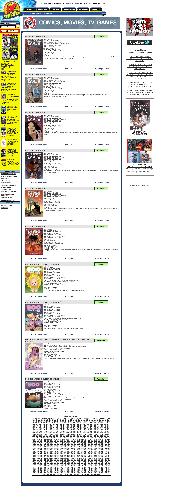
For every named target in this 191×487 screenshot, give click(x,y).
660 (99, 458)
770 (82, 465)
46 (81, 420)
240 (78, 431)
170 (74, 427)
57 (33, 421)
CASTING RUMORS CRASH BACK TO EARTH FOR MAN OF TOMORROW (139, 67)
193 (74, 428)
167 (64, 427)
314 (95, 436)
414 (45, 444)
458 (38, 446)
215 (71, 430)
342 (34, 439)
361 (99, 439)
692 (51, 461)
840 (85, 470)
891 (102, 473)
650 (65, 458)
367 (41, 441)
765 (65, 465)
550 (38, 452)
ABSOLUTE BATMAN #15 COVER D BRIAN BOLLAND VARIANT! (12, 152)
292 (98, 434)
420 (65, 444)
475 (95, 446)
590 (95, 454)
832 (58, 470)
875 (48, 473)
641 (34, 458)
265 (84, 433)
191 (67, 428)
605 (68, 455)
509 (55, 449)
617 (109, 455)
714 (48, 463)
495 (85, 448)
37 (57, 420)
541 (85, 451)
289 (88, 434)
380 (85, 441)
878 (58, 473)
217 (78, 430)
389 (38, 442)
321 (41, 437)
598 (45, 455)
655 (82, 458)
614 (99, 455)
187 (54, 428)
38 (60, 420)
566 (92, 452)
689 (41, 461)
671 (58, 460)
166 (61, 427)
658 (92, 458)
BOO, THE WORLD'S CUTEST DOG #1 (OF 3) (43, 379)
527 (38, 451)
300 (47, 436)
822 (102, 468)
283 (67, 434)
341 (109, 437)
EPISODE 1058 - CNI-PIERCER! (139, 167)
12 (68, 418)
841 (89, 470)
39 (63, 420)
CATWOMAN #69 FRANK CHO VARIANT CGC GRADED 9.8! (12, 142)
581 (65, 454)
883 (75, 473)
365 (34, 441)
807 (51, 468)
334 (85, 437)
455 (106, 445)
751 (95, 464)
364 (109, 439)
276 (44, 434)
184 (44, 428)
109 (101, 422)
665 (38, 460)
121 (64, 424)
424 (78, 444)
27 (108, 418)
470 (78, 446)
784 (51, 467)
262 (74, 433)
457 (34, 446)
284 (71, 434)
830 (51, 470)
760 (48, 465)
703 (89, 461)
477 (102, 446)
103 (81, 422)
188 (57, 428)
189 (61, 428)
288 (84, 434)
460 (45, 446)
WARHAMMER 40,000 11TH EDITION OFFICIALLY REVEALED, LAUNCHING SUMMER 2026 (139, 85)
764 (61, 465)
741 (61, 464)
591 (99, 454)
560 (72, 452)
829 (48, 470)
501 (106, 448)
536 (68, 451)
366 (38, 441)
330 (71, 437)
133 (105, 424)
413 (41, 444)
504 (38, 449)
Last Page (41, 418)
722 (75, 463)
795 (89, 467)
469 (75, 446)
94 (54, 422)
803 (38, 468)
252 (40, 433)
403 (85, 442)
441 (58, 445)
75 (81, 421)
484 (48, 448)
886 (85, 473)
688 (38, 461)
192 (71, 428)
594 (109, 454)
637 (99, 457)
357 (85, 439)
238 (71, 431)
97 (62, 422)
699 (75, 461)
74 (79, 421)
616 (106, 455)
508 (51, 449)
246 (98, 431)
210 (54, 430)
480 (34, 448)
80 (95, 421)
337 (95, 437)
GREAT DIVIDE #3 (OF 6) (35, 150)
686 (109, 460)
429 (95, 444)
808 (55, 468)
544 (95, 451)
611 (89, 455)
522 (99, 449)
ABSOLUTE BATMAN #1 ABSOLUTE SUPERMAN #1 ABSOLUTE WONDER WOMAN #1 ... (8, 75)
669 (51, 460)
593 (106, 454)
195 (81, 428)
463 (55, 446)
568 (99, 452)
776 (102, 465)
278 (50, 434)
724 (82, 463)
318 (108, 436)
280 (57, 434)
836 (72, 470)
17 (81, 418)
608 (78, 455)
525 (109, 449)
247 (101, 431)
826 (38, 470)
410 (109, 442)
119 (57, 424)
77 (87, 421)
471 (82, 446)
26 (105, 418)
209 (50, 430)
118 (54, 424)
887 (89, 473)
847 (109, 470)
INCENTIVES (5, 178)
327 (61, 437)
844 (99, 470)
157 (108, 425)
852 (48, 471)
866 (95, 471)
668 (48, 460)
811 (65, 468)
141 (54, 425)
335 (88, 437)
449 (85, 445)
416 (51, 444)
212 (61, 430)
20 (89, 418)
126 (81, 424)
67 (60, 421)
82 (100, 421)
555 (55, 452)
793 (82, 467)
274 (37, 434)
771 (85, 465)
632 (82, 457)
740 (58, 464)
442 (61, 445)
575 (45, 454)
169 (71, 427)
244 (91, 431)
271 (105, 433)
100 (71, 422)
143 (61, 425)
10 (63, 418)
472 (85, 446)
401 (78, 442)
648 (58, 458)
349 (58, 439)
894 (44, 474)
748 (85, 464)
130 (95, 424)
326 (58, 437)
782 (45, 467)
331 (74, 437)
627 (65, 457)
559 (68, 452)
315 (98, 436)
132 (101, 424)
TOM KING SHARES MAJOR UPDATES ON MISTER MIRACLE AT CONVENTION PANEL (140, 93)
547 (106, 451)
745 (75, 464)
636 (95, 457)
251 (37, 433)
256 (54, 433)
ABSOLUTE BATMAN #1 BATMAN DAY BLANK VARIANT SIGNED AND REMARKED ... (13, 131)
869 (106, 471)
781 (41, 467)
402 (82, 442)
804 (41, 468)
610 (85, 455)
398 (68, 442)
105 (88, 422)
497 (92, 448)
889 (95, 473)
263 (78, 433)
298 (40, 436)
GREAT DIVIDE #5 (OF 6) (35, 74)
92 (49, 422)
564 (85, 452)
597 (41, 455)
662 (106, 458)
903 (75, 474)
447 (78, 445)
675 (72, 460)
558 (65, 452)
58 (36, 421)
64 (52, 421)
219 (84, 430)
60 (41, 421)
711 (38, 463)
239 (74, 431)
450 (89, 445)
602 (58, 455)
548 (109, 451)
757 (38, 465)
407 (99, 442)
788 (65, 467)
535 (65, 451)
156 (105, 425)
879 (61, 473)
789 (68, 467)
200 (98, 428)
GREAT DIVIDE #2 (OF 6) (35, 188)
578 (55, 454)
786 (58, 467)
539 (78, 451)
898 (58, 474)
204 (33, 430)
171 (78, 427)
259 (64, 433)
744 (72, 464)
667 (45, 460)
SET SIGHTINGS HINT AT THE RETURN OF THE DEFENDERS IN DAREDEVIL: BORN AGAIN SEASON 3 (139, 76)
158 (33, 427)
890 (99, 473)
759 (45, 465)
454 (102, 445)
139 (47, 425)
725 (85, 463)
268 (95, 433)
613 (95, 455)
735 (41, 464)
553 (48, 452)
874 (45, 473)
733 (34, 464)
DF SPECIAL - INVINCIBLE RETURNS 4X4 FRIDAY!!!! (8, 64)
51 (95, 420)
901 (68, 474)
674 (68, 460)
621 (45, 457)
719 (65, 463)
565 (89, 452)
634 (89, 457)
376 (72, 441)
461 (48, 446)
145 (67, 425)
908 (92, 474)
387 (109, 441)
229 (40, 431)
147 (74, 425)
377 (75, 441)
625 (58, 457)
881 (68, 473)
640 (109, 457)
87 (36, 422)
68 (63, 421)
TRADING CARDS (7, 198)
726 (89, 463)
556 (58, 452)
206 (40, 430)
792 (78, 467)
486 (55, 448)
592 (102, 454)
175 (91, 427)
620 (41, 457)
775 (99, 465)
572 (34, 454)
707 (102, 461)
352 (68, 439)
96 (60, 422)
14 (73, 418)
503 (34, 449)
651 (68, 458)
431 (102, 444)
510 (58, 449)
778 (109, 465)
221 (91, 430)
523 (102, 449)
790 (72, 467)
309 (78, 436)
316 (101, 436)
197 (88, 428)
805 (45, 468)
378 (78, 441)
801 (109, 467)
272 (108, 433)
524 (106, 449)
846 (106, 470)
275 (40, 434)
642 (38, 458)
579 (58, 454)
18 (84, 418)
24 (100, 418)
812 (68, 468)
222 (95, 430)
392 (48, 442)
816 (82, 468)
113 (37, 424)
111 (108, 422)
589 (92, 454)
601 (55, 455)
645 (48, 458)
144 (64, 425)
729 (99, 463)
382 (92, 441)
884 (78, 473)
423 (75, 444)
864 (89, 471)
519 (89, 449)
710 (34, 463)
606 (72, 455)
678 (82, 460)
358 (89, 439)
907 (88, 474)
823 (106, 468)
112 (33, 424)
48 (87, 420)
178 (101, 427)
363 (106, 439)
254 (47, 433)
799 (102, 467)
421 (68, 444)
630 (75, 457)
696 (65, 461)
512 (65, 449)
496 (89, 448)
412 (38, 444)
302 (54, 436)
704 (92, 461)
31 (41, 420)
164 (54, 427)
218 (81, 430)
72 (73, 421)
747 (82, 464)
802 (34, 468)
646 (51, 458)
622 (48, 457)
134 (108, 424)
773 (92, 465)
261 (71, 433)
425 (82, 444)
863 (85, 471)
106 (91, 422)
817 (85, 468)
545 (99, 451)
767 (72, 465)
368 (45, 441)
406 (95, 442)
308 (74, 436)
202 (105, 428)
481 (38, 448)
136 (37, 425)
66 (57, 421)
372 (58, 441)
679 (85, 460)
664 (34, 460)
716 (55, 463)
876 (51, 473)
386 (106, 441)
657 (89, 458)
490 (68, 448)
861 (78, 471)
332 (78, 437)
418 (58, 444)
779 (34, 467)
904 (78, 474)
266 (88, 433)
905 (81, 474)
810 (61, 468)
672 (61, 460)
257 (57, 433)
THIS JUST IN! (5, 180)
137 (40, 425)
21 (92, 418)
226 (108, 430)
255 (50, 433)
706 (99, 461)
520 (92, 449)
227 (33, 431)
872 (38, 473)
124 (74, 424)
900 (65, 474)
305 (64, 436)
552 (45, 452)
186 (50, 428)
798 (99, 467)
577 (51, 454)
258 (61, 433)
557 (61, 452)
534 (61, 451)
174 (88, 427)
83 (103, 421)
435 (38, 445)
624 (55, 457)
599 (48, 455)
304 (61, 436)
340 (105, 437)
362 (102, 439)
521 (95, 449)
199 (95, 428)
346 (48, 439)
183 (40, 428)
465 (61, 446)
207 (44, 430)
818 (89, 468)
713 (45, 463)
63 (49, 421)
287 (81, 434)
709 (109, 461)
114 (40, 424)
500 (102, 448)
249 (108, 431)
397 (65, 442)
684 (102, 460)
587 (85, 454)
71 (71, 421)
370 (51, 441)
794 (85, 467)
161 (44, 427)
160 (40, 427)
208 (47, 430)
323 (47, 437)
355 (78, 439)
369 (48, 441)
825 (34, 470)
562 (78, 452)
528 (41, 451)
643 (41, 458)
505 (41, 449)
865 (92, 471)
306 (67, 436)
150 (84, 425)
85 (108, 421)
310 (81, 436)
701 (82, 461)
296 (33, 436)
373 (61, 441)
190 (64, 428)
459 (41, 446)
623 (51, 457)
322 (44, 437)
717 (58, 463)
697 (68, 461)
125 (78, 424)
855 (58, 471)
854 (55, 471)
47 (84, 420)
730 (102, 463)
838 (78, 470)
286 (78, 434)
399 (72, 442)
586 (82, 454)
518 (85, 449)
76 (84, 421)
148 (78, 425)
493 (78, 448)
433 (109, 444)
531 (51, 451)
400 (75, 442)
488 (61, 448)
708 (106, 461)
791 (75, 467)
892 (106, 473)
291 (95, 434)
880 (65, 473)
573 (38, 454)
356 (82, 439)
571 (109, 452)
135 (33, 425)
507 (48, 449)
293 (101, 434)
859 (72, 471)
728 (95, 463)
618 (34, 457)
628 (68, 457)
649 (61, 458)
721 (72, 463)
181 (33, 428)
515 (75, 449)
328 (64, 437)
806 (48, 468)
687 (34, 461)
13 (71, 418)
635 (92, 457)
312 (88, 436)
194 (78, 428)
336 (92, 437)
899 (61, 474)
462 (51, 446)
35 (52, 420)
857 (65, 471)
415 (48, 444)
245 (95, 431)
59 (39, 421)
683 (99, 460)
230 (44, 431)
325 (54, 437)
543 (92, 451)
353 (72, 439)
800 (106, 467)
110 (105, 422)
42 (71, 420)
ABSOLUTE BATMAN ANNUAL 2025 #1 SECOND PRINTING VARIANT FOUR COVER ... (10, 162)
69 (65, 421)
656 (85, 458)
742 (65, 464)
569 (102, 452)
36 (55, 420)
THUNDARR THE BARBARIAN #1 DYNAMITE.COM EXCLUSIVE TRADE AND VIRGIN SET (10, 98)
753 (102, 464)
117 (50, 424)
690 (45, 461)
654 (78, 458)
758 (41, 465)
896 (51, 474)
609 (82, 455)
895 (48, 474)
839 (82, 470)
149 (81, 425)
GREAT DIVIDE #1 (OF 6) (35, 226)
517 (82, 449)
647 (55, 458)
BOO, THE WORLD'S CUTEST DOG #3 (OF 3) (43, 264)
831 (55, 470)
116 (47, 424)
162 (47, 427)
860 (75, 471)
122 (67, 424)
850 (41, 471)
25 (103, 418)
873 (41, 473)
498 (95, 448)
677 (78, 460)
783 (48, 467)
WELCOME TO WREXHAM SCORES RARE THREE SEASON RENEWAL (139, 59)
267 (91, 433)
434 (34, 445)
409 (106, 442)
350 (61, 439)
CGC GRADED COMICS (8, 192)
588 (89, 454)
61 (44, 421)
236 (64, 431)
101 (74, 422)
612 (92, 455)
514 (72, 449)
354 (75, 439)
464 (58, 446)
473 (89, 446)
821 (99, 468)
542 (89, 451)
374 (65, 441)
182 (37, 428)
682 (95, 460)
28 (33, 420)
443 (65, 445)
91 (46, 422)
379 (82, 441)
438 (48, 445)
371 (55, 441)
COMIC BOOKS (6, 183)
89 (41, 422)
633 (85, 457)
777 (106, 465)
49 (89, 420)
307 (71, 436)
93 (52, 422)
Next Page (97, 474)
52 (97, 420)
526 (34, 451)
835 (68, 470)
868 (102, 471)
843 (95, 470)
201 (101, 428)
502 (109, 448)
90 (44, 422)
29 (36, 420)
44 (76, 420)
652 (72, 458)
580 (61, 454)
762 (55, 465)
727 (92, 463)
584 (75, 454)
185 (47, 428)
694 (58, 461)
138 (44, 425)
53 (100, 420)
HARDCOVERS (6, 187)
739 (55, 464)
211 (57, 430)
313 (91, 436)
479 (109, 446)
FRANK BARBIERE (139, 134)
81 (97, 421)
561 (75, 452)
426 (85, 444)
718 (61, 463)
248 (105, 431)
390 (41, 442)
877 (55, 473)
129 (91, 424)
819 (92, 468)
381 (89, 441)
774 (95, 465)
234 (57, 431)
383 (95, 441)
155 (101, 425)
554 (51, 452)
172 (81, 427)
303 (57, 436)
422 (72, 444)
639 (106, 457)
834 (65, 470)
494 (82, 448)
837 (75, 470)
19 (87, 418)
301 (50, 436)
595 (34, 455)
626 (61, 457)
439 (51, 445)
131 (98, 424)
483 (45, 448)
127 (84, 424)
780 (38, 467)
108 (98, 422)
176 (95, 427)
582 (68, 454)
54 (103, 420)
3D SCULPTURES (6, 189)
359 (92, 439)
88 (38, 422)
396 (61, 442)
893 (109, 473)
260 (67, 433)
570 (106, 452)
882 (72, 473)
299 (44, 436)
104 (84, 422)
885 (82, 473)
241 (81, 431)
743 (68, 464)
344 (41, 439)
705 (95, 461)
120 (61, 424)
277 (47, 434)
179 (105, 427)
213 (64, 430)
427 (89, 444)
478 (106, 446)
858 (68, 471)
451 (92, 445)
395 (58, 442)
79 (92, 421)
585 (78, 454)
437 (45, 445)
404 (89, 442)
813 (72, 468)
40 (65, 420)
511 (61, 449)
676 (75, 460)
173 (84, 427)
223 (98, 430)
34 (49, 420)
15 (76, 418)
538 (75, 451)
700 (78, 461)
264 (81, 433)
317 (105, 436)
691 (48, 461)
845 (102, 470)
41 (68, 420)
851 (45, 471)
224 (101, 430)
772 (89, 465)
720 (68, 463)
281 (61, 434)
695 (61, 461)
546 (102, 451)
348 (55, 439)
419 (61, 444)
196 (84, 428)
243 (88, 431)
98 (65, 422)
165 (57, 427)
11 (65, 418)
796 (92, 467)
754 (106, 464)
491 (72, 448)
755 (109, 464)
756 (34, 465)
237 (67, 431)
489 (65, 448)
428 (92, 444)
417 (55, 444)
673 (65, 460)
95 (57, 422)
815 (78, 468)
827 (41, 470)
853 (51, 471)
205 (37, 430)
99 (68, 422)
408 (102, 442)
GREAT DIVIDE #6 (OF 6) (35, 36)
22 (95, 418)
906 (85, 474)
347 (51, 439)
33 (47, 420)
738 (51, 464)
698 (72, 461)
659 (95, 458)
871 (34, 473)
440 (55, 445)
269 (98, 433)
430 (99, 444)
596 (38, 455)
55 (105, 420)
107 (95, 422)
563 (82, 452)
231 (47, 431)
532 (55, 451)
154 (98, 425)
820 (95, 468)
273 (33, 434)
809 (58, 468)
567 (95, 452)
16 (79, 418)
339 (102, 437)
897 (54, 474)
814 (75, 468)
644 (45, 458)
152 (91, 425)
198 (91, 428)
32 (44, 420)
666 (41, 460)
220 (88, 430)
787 (61, 467)
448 (82, 445)
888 (92, 473)
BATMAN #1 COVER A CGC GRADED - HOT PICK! (12, 109)
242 (84, 431)
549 (34, 452)
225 (105, 430)
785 (55, 467)
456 (109, 445)
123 (71, 424)
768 (75, 465)
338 (99, 437)
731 (106, 463)
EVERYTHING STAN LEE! (9, 176)
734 (38, 464)
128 (88, 424)
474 (92, 446)
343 (38, 439)
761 (51, 465)
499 (99, 448)
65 (55, 421)
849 (38, 471)
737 (48, 464)
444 (68, 445)
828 (45, 470)
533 (58, 451)
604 (65, 455)
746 (78, 464)
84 (105, 421)
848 (34, 471)
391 (45, 442)
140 (50, 425)
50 (92, 420)
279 (54, 434)
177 (98, 427)
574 (41, 454)
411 (34, 444)
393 (51, 442)
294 (105, 434)
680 (89, 460)
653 (75, 458)
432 (106, 444)
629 (72, 457)
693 (55, 461)
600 (51, 455)
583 (72, 454)
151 (88, 425)
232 (50, 431)
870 (109, 471)
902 (71, 474)
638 (102, 457)
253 (44, 433)
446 (75, 445)
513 (68, 449)
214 (67, 430)
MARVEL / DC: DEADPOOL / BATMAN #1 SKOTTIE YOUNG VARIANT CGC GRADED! (13, 120)
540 (82, 451)
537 (72, 451)
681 (92, 460)
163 (50, 427)
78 (89, 421)
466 (65, 446)
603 (61, 455)
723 (78, 463)
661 (102, 458)
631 (78, 457)
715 (51, 463)
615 (102, 455)
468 (72, 446)
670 (55, 460)
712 (41, 463)
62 (47, 421)
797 (95, 467)
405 (92, 442)
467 (68, 446)
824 (109, 468)
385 (102, 441)
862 (82, 471)
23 (97, 418)
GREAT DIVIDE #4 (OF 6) (35, 112)
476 (99, 446)
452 (95, 445)
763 (58, 465)
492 (75, 448)
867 (99, 471)
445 (72, 445)
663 (109, 458)
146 (71, 425)
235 (61, 431)
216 (74, 430)
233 (54, 431)
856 (61, 471)
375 (68, 441)
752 (99, 464)
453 (99, 445)
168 (67, 427)
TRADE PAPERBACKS (8, 185)
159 (37, 427)
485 (51, 448)
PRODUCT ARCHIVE (7, 200)
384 (99, 441)
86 (33, 422)
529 (45, 451)
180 (108, 427)
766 (68, 465)
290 (91, 434)
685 (106, 460)
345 (45, 439)
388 (34, 442)
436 (41, 445)
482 (41, 448)
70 (68, 421)
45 (79, 420)
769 (78, 465)
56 (108, 420)
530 (48, 451)
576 (48, 454)
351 (65, 439)
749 (89, 464)
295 (108, 434)
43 (73, 420)
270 (101, 433)
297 (37, 436)
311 (84, 436)
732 (109, 463)
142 (57, 425)
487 (58, 448)
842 (92, 470)
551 (41, 452)
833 (61, 470)
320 (37, 437)
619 (38, 457)
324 (51, 437)
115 (44, 424)
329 (68, 437)
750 (92, 464)
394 (55, 442)
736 (45, 464)
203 (108, 428)
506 (45, 449)
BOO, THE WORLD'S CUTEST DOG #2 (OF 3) (43, 302)
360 (95, 439)
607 (75, 455)
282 (64, 434)
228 (37, 431)
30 (39, 420)
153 (95, 425)
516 (78, 449)
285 (74, 434)
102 (78, 422)
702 (85, 461)
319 (34, 437)
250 (33, 433)
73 (76, 421)
